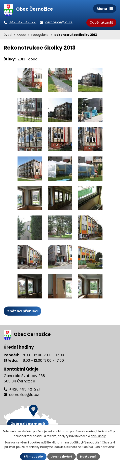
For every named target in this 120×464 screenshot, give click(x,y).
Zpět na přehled (22, 311)
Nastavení (88, 457)
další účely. (98, 436)
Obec (21, 35)
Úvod (7, 35)
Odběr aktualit (101, 22)
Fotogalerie (40, 35)
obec (32, 59)
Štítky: (10, 59)
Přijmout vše (33, 457)
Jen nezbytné (61, 457)
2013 (21, 59)
